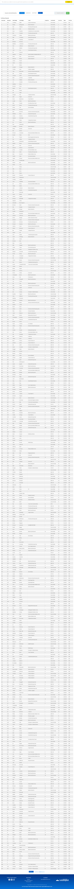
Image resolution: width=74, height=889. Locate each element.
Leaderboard (28, 12)
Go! (68, 13)
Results (28, 879)
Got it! (68, 1)
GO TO (40, 12)
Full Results (22, 12)
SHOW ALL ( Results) (40, 871)
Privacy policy (28, 881)
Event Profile (34, 12)
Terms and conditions (29, 880)
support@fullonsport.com (45, 879)
